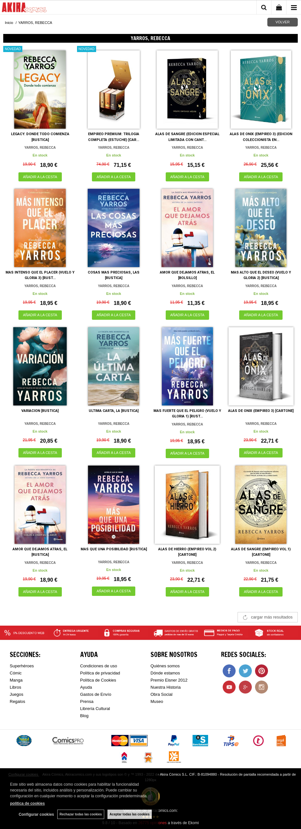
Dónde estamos (165, 673)
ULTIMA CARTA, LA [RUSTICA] (114, 411)
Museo (156, 701)
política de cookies (27, 803)
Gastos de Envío (95, 694)
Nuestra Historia (165, 687)
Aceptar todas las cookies (130, 814)
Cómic (16, 673)
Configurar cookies (36, 814)
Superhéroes (22, 665)
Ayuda (86, 687)
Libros (15, 687)
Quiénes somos (165, 665)
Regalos (17, 701)
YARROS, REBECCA (40, 147)
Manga (16, 680)
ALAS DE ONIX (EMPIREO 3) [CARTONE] (261, 411)
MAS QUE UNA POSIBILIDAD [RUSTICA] (114, 549)
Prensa (87, 701)
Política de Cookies (98, 680)
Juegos (16, 694)
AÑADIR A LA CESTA (40, 177)
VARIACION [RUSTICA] (40, 411)
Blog (84, 715)
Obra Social (161, 694)
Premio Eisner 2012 (168, 680)
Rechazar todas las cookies (81, 814)
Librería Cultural (95, 708)
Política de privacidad (100, 673)
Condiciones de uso (98, 665)
